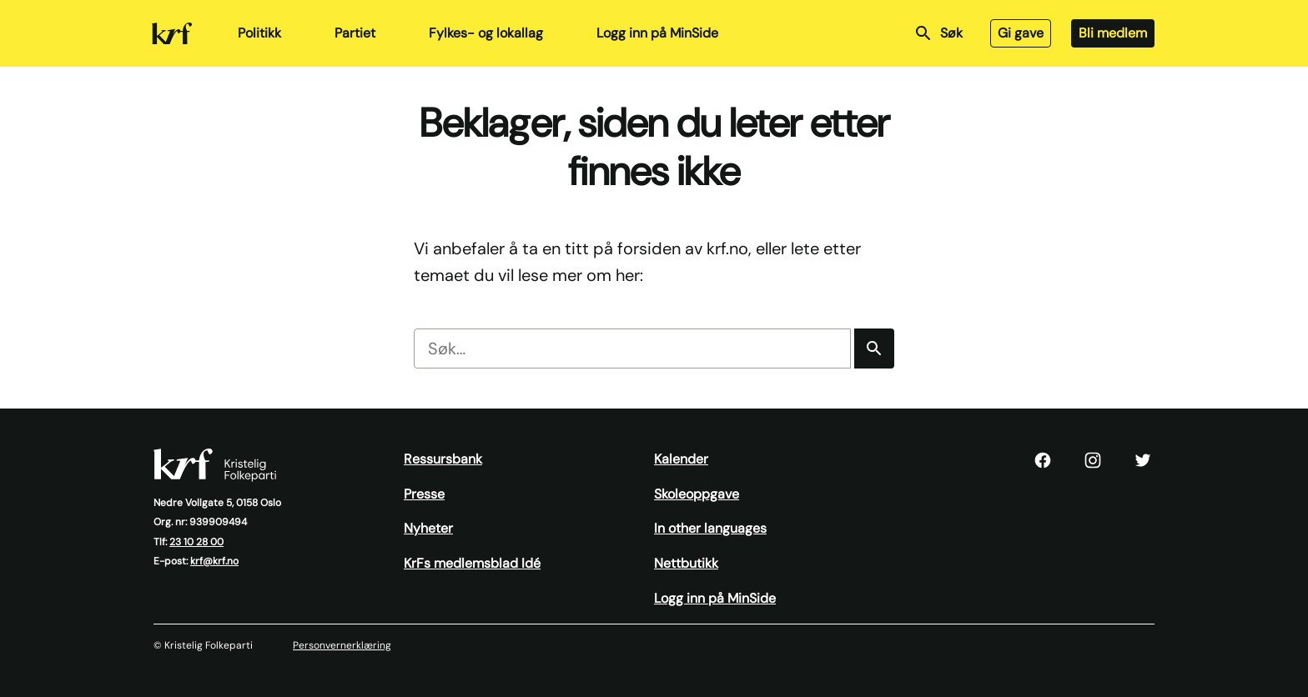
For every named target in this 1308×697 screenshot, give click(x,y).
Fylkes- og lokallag (486, 33)
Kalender (681, 459)
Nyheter (428, 528)
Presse (424, 494)
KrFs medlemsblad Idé (472, 563)
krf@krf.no (214, 561)
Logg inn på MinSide (657, 33)
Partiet (355, 33)
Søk (938, 33)
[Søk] (874, 348)
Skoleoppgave (696, 494)
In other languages (710, 528)
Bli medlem (1113, 33)
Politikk (259, 33)
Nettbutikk (686, 563)
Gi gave (1021, 33)
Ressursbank (443, 459)
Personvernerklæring (342, 645)
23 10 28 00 (196, 542)
